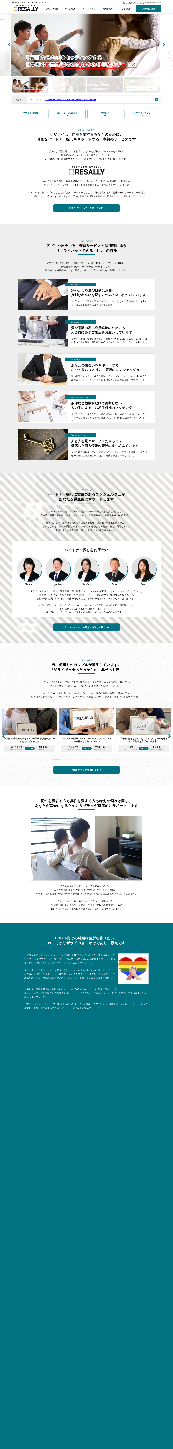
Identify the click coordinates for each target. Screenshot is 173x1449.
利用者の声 (107, 9)
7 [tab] (108, 759)
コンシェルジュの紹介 (68, 113)
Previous (9, 44)
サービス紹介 (70, 9)
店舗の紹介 (126, 9)
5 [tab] (91, 759)
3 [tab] (73, 759)
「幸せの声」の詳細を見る (85, 771)
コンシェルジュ (89, 9)
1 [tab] (56, 759)
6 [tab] (99, 759)
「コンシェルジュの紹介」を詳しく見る (85, 628)
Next (163, 44)
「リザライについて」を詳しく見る (84, 208)
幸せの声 (105, 113)
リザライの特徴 (51, 9)
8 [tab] (117, 759)
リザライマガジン (142, 113)
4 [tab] (82, 759)
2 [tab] (64, 759)
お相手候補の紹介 (148, 9)
